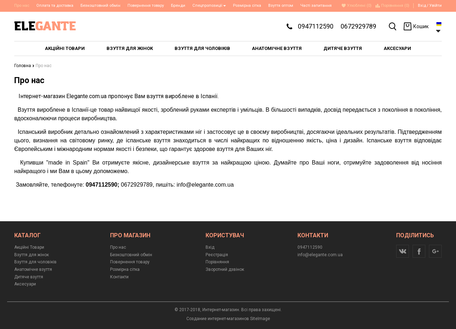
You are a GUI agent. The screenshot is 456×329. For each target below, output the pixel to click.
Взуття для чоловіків (35, 261)
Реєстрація (217, 254)
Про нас (118, 247)
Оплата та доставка (54, 5)
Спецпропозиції (209, 5)
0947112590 (315, 26)
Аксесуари (25, 284)
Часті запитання (316, 5)
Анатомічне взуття (33, 269)
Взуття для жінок (31, 254)
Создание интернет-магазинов (217, 318)
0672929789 (358, 26)
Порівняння (217, 261)
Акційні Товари (29, 247)
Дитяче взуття (28, 276)
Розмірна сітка (247, 5)
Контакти (119, 276)
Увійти (435, 5)
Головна (24, 65)
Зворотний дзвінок (225, 269)
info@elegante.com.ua (320, 254)
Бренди (178, 5)
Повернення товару (146, 5)
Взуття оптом (280, 5)
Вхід (422, 5)
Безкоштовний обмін (100, 5)
